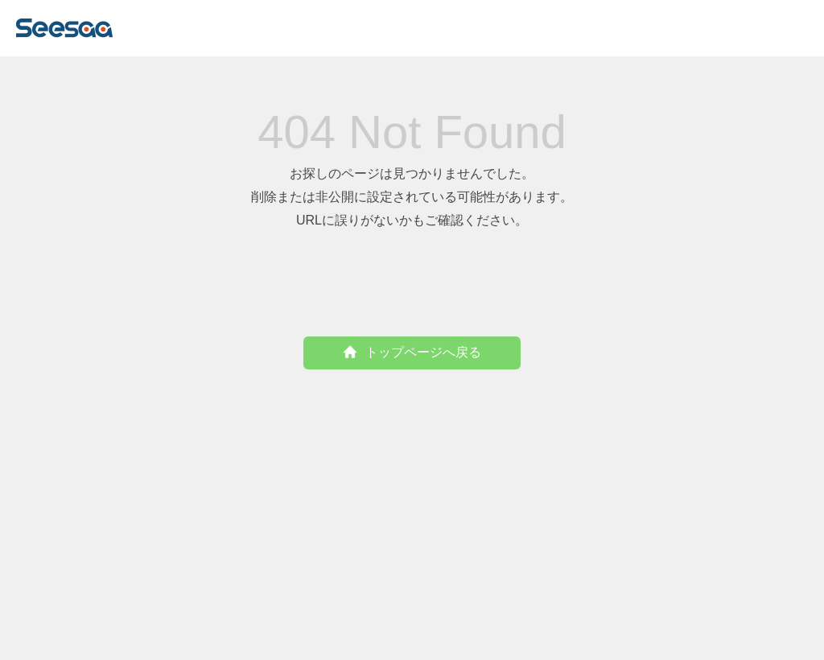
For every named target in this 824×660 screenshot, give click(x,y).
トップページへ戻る (412, 352)
